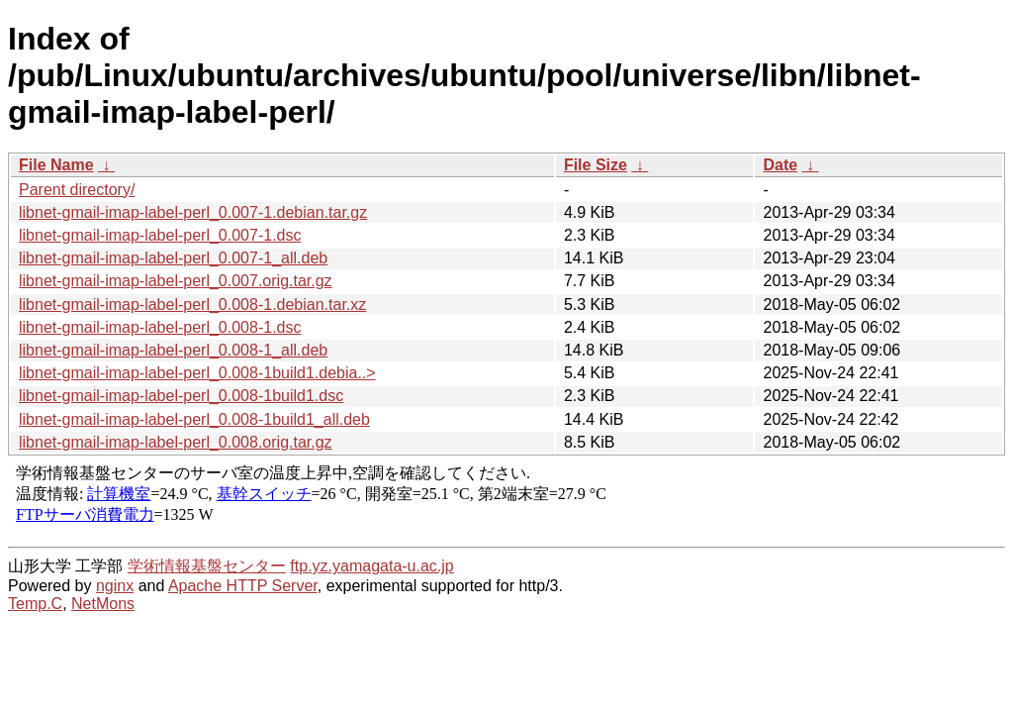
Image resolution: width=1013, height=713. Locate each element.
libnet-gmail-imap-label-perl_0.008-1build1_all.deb (194, 419)
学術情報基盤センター (207, 566)
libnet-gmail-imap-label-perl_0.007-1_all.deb (173, 258)
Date (780, 164)
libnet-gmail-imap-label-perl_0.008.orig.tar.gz (175, 442)
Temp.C (35, 603)
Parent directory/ (77, 189)
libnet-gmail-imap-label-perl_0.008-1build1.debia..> (197, 372)
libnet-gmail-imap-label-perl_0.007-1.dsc (160, 235)
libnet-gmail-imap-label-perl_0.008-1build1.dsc (181, 395)
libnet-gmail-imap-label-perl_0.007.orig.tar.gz (175, 280)
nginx (115, 585)
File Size (595, 164)
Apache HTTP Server (243, 585)
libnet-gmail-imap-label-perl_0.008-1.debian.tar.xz (192, 304)
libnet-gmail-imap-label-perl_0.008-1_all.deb (173, 350)
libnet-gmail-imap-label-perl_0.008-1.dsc (160, 327)
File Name (56, 164)
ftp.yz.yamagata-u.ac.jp (371, 566)
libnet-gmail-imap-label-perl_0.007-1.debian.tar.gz (193, 212)
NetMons (103, 603)
